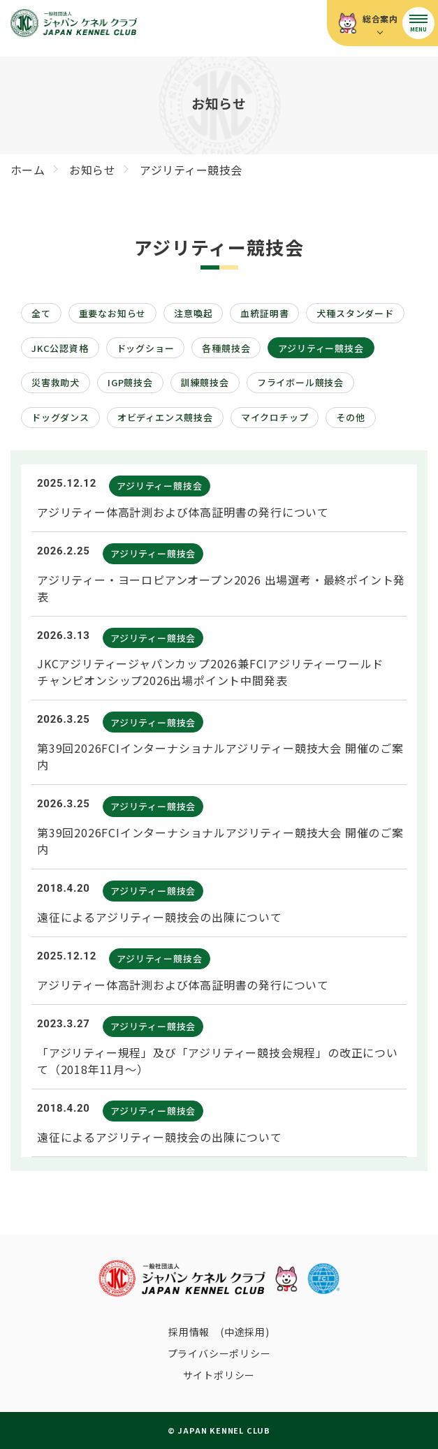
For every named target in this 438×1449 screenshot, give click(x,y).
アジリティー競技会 (320, 348)
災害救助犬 (55, 382)
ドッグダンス (60, 417)
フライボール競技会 (300, 382)
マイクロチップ (275, 417)
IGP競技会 (130, 382)
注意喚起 (193, 313)
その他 (350, 417)
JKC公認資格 (60, 348)
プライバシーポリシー (219, 1353)
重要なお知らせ (113, 313)
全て (41, 313)
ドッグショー (146, 348)
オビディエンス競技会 (165, 417)
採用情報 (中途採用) (219, 1332)
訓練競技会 (205, 382)
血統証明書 (264, 313)
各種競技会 (226, 348)
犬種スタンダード (354, 313)
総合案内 (380, 18)
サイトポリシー (219, 1375)
